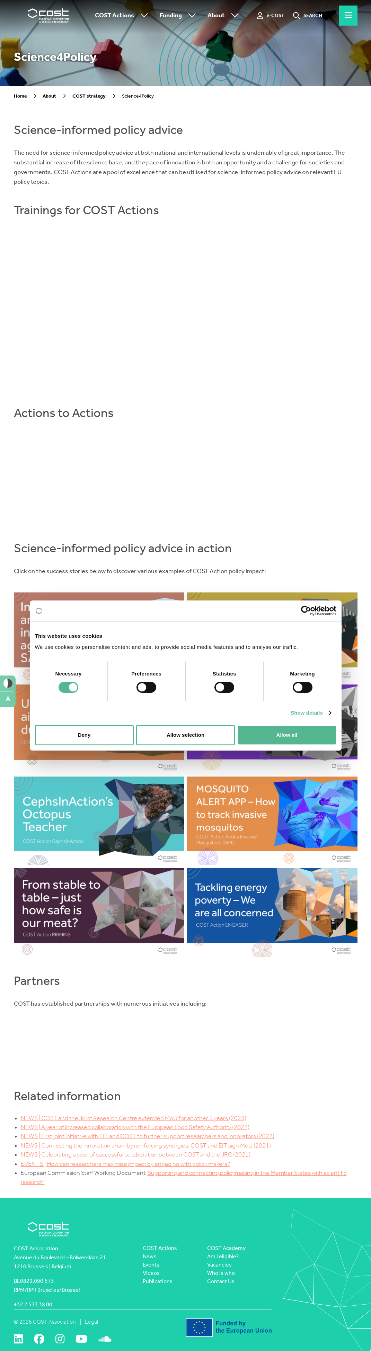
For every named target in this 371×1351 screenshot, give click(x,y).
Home (20, 96)
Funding (179, 16)
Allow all (287, 735)
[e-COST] (270, 15)
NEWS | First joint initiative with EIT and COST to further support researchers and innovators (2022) (147, 1136)
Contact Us (221, 1281)
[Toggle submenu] (142, 16)
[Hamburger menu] (348, 16)
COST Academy (226, 1248)
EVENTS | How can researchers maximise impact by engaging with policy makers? (125, 1164)
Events (151, 1264)
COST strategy (89, 96)
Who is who (221, 1273)
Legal (91, 1321)
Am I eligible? (223, 1256)
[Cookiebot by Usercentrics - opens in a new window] (306, 611)
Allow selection (185, 735)
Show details (307, 713)
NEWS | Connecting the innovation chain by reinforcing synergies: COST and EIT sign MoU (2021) (146, 1145)
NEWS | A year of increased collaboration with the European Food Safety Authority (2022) (135, 1127)
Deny (84, 735)
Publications (158, 1281)
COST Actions (123, 16)
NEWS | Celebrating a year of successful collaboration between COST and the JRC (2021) (135, 1154)
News (150, 1256)
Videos (151, 1273)
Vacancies (219, 1264)
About (224, 16)
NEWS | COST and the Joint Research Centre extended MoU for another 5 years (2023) (133, 1118)
